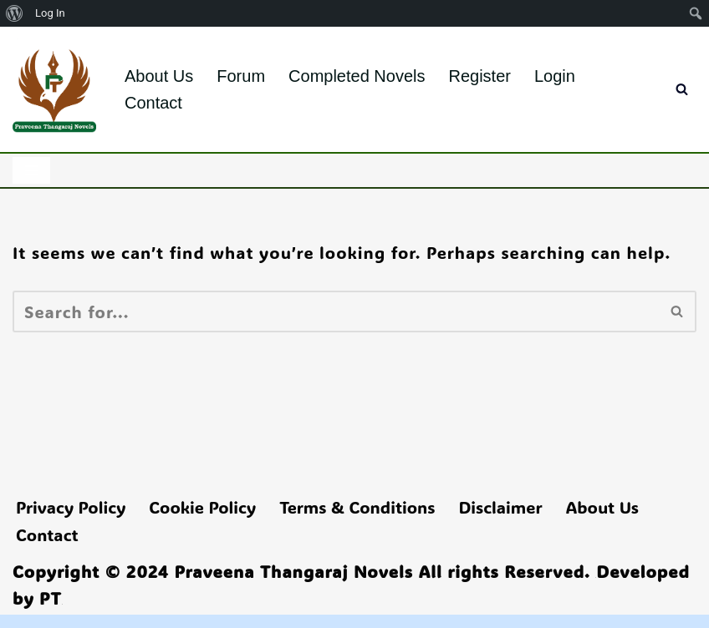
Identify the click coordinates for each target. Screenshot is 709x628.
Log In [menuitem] (50, 13)
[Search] (682, 89)
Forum (241, 76)
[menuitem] (14, 13)
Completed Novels (356, 76)
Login (554, 76)
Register (479, 76)
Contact (153, 103)
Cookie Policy (202, 507)
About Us (159, 76)
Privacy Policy (70, 507)
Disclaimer (500, 507)
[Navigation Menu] (31, 170)
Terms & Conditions (357, 507)
